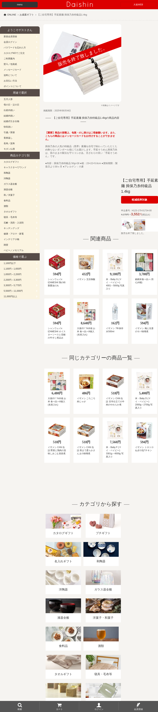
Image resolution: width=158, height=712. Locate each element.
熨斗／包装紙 (10, 64)
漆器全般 (8, 189)
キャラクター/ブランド (15, 167)
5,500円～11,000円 (13, 291)
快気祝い (8, 127)
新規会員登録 (10, 36)
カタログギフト (11, 162)
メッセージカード (12, 69)
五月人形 (8, 99)
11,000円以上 (10, 296)
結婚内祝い (9, 115)
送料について (10, 75)
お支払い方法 (10, 80)
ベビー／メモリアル (14, 250)
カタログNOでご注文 (14, 53)
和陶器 (7, 173)
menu (20, 4)
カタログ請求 (133, 669)
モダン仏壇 (9, 149)
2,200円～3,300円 (12, 280)
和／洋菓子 (9, 195)
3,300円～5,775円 (12, 285)
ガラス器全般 (10, 184)
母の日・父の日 (11, 104)
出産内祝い (9, 110)
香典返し (8, 138)
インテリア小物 (11, 239)
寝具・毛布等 (10, 217)
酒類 (6, 206)
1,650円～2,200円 (12, 274)
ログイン (99, 709)
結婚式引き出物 (11, 121)
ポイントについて (12, 86)
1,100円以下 (10, 263)
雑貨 (6, 245)
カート (59, 709)
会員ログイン (10, 42)
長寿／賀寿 (9, 143)
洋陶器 (7, 178)
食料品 (7, 200)
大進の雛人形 (79, 694)
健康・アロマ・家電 (14, 233)
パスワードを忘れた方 (15, 47)
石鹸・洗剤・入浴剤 (14, 222)
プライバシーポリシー (109, 669)
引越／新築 (9, 132)
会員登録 (138, 709)
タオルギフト (10, 211)
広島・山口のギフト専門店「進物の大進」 (79, 689)
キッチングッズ (11, 228)
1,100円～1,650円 (12, 269)
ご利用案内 (9, 58)
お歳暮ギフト (27, 14)
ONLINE (11, 14)
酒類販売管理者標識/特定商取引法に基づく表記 (65, 669)
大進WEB (138, 4)
